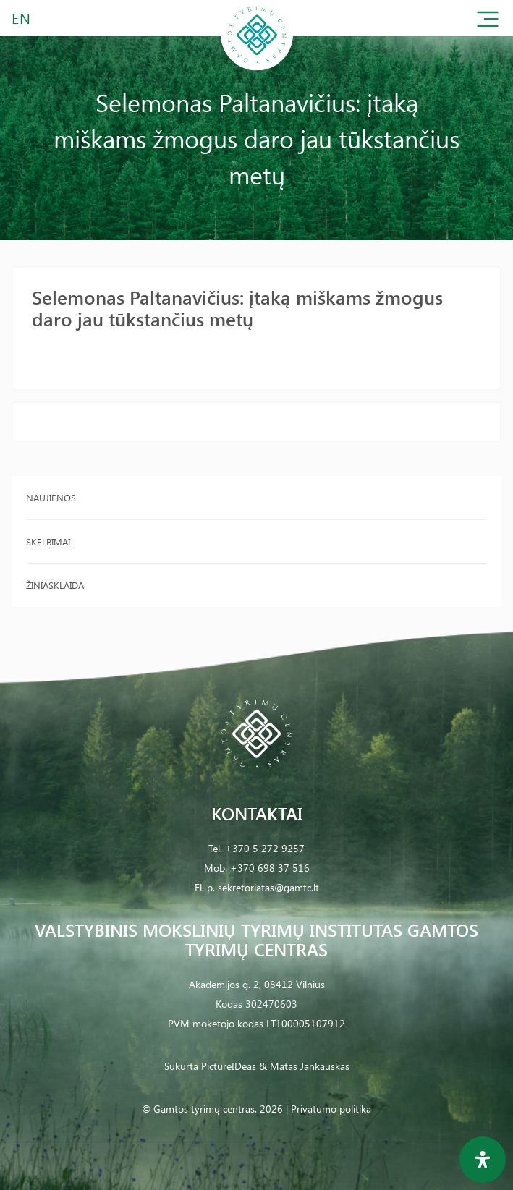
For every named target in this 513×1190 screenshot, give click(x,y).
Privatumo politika (331, 1108)
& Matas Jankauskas (304, 1066)
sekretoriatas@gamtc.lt (268, 887)
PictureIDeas (228, 1066)
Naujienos (51, 497)
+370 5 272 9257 (265, 848)
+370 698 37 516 (270, 868)
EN (22, 17)
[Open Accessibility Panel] (482, 1159)
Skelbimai (48, 541)
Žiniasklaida (55, 585)
